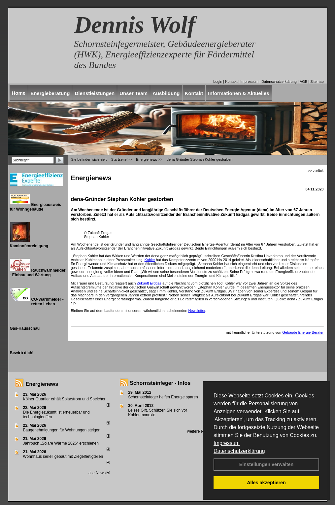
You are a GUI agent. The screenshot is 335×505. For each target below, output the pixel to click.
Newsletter (196, 311)
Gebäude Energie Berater (302, 332)
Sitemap (316, 82)
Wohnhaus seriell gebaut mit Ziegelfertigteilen (63, 456)
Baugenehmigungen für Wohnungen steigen (62, 430)
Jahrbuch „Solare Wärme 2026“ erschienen (61, 443)
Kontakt (231, 82)
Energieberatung (50, 93)
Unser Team (133, 93)
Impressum (227, 443)
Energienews (42, 384)
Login (217, 82)
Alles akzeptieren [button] (266, 482)
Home (19, 93)
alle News (99, 473)
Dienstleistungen (95, 93)
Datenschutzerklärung (239, 451)
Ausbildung (166, 93)
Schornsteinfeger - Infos (160, 383)
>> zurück (315, 171)
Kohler (150, 260)
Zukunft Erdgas (149, 283)
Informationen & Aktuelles (238, 93)
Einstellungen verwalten (266, 464)
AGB (303, 82)
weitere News (201, 431)
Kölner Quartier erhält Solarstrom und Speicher (64, 399)
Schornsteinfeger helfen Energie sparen (163, 397)
